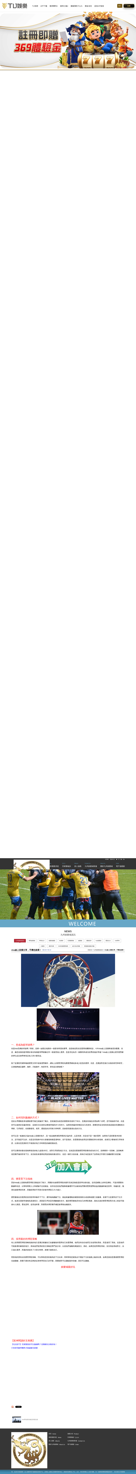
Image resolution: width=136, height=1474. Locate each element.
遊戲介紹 (73, 1433)
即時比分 (41, 940)
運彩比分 (108, 940)
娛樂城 (80, 940)
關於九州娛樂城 (106, 864)
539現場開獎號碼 (63, 946)
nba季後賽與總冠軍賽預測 (25, 1420)
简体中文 (112, 859)
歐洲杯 (61, 940)
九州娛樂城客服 (91, 864)
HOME (107, 859)
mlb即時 (117, 940)
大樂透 (42, 946)
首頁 (52, 1433)
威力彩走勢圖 (76, 946)
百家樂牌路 (71, 940)
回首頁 (90, 950)
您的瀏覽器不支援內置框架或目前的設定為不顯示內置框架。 (68, 35)
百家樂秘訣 (66, 864)
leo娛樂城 (98, 940)
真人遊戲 (77, 864)
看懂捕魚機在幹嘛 (89, 946)
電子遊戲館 (120, 864)
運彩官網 (51, 946)
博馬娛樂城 (32, 940)
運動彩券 (88, 940)
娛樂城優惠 (52, 940)
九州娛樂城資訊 (19, 940)
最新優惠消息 (55, 1437)
